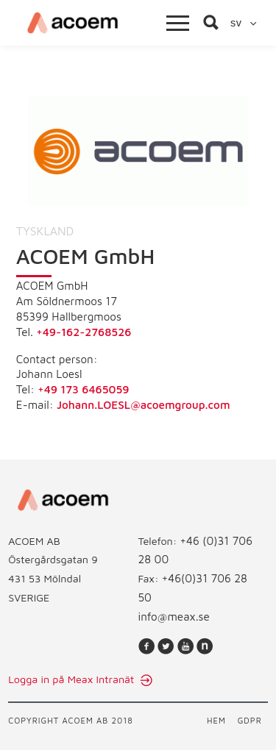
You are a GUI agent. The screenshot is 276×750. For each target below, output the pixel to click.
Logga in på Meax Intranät (72, 679)
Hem (216, 720)
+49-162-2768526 (83, 331)
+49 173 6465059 (83, 389)
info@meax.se (174, 616)
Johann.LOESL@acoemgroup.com (143, 404)
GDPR (250, 720)
